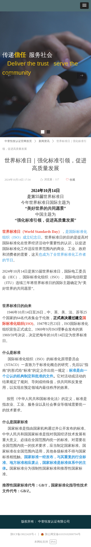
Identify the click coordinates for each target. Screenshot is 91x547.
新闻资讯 (44, 141)
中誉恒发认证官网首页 (18, 141)
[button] (84, 5)
